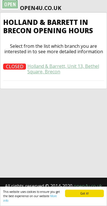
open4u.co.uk (88, 186)
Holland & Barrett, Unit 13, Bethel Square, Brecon (63, 70)
